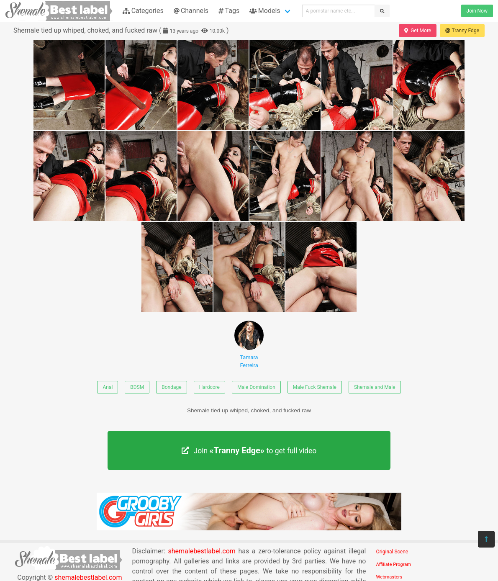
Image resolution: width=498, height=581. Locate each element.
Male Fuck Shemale (314, 387)
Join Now (477, 11)
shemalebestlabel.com (201, 551)
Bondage (171, 387)
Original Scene (392, 552)
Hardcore (209, 387)
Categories (143, 11)
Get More (417, 30)
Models (264, 11)
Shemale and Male (374, 387)
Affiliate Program (393, 564)
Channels (191, 11)
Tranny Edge (462, 30)
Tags (228, 11)
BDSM (137, 387)
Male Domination (256, 387)
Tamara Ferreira (249, 344)
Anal (108, 387)
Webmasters (389, 577)
